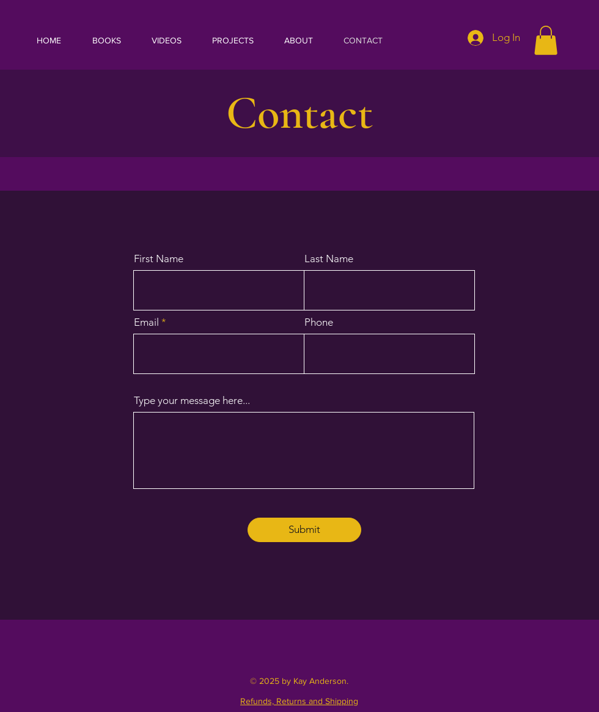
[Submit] (304, 530)
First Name (158, 259)
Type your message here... (192, 400)
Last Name (328, 259)
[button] (546, 40)
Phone (318, 322)
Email (146, 322)
